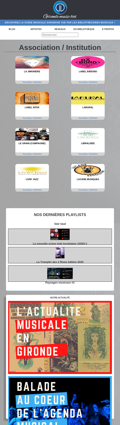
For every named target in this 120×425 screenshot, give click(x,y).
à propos (108, 29)
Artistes (35, 29)
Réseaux (60, 29)
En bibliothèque (84, 29)
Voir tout (60, 224)
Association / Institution (32, 82)
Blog (12, 29)
